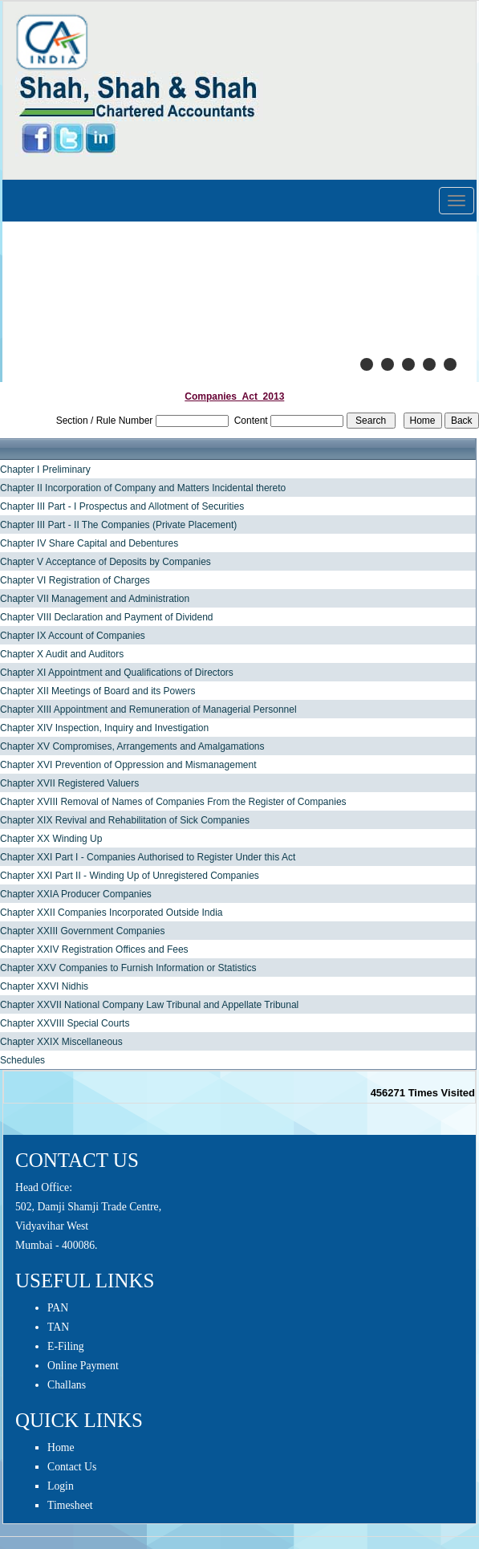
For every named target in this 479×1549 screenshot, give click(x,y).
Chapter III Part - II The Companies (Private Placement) (118, 525)
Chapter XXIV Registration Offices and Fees (94, 949)
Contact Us (71, 1467)
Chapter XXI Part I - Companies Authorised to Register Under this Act (147, 857)
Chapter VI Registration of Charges (75, 580)
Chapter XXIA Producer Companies (76, 894)
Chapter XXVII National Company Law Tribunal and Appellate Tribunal (149, 1004)
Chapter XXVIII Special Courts (64, 1023)
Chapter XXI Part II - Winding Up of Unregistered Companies (129, 875)
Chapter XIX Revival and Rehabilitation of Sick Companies (125, 820)
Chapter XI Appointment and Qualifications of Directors (116, 672)
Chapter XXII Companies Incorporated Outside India (111, 912)
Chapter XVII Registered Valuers (69, 783)
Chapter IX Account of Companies (72, 635)
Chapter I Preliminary (45, 469)
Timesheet (70, 1505)
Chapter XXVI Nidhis (44, 986)
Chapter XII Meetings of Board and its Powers (97, 691)
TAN (58, 1327)
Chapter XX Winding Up (51, 838)
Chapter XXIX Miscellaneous (61, 1041)
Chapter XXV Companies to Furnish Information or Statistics (128, 968)
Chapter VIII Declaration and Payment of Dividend (106, 617)
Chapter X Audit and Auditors (62, 654)
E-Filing (65, 1346)
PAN (57, 1308)
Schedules (22, 1060)
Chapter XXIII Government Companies (82, 931)
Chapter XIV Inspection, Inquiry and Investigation (104, 728)
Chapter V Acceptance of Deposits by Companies (105, 561)
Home (61, 1447)
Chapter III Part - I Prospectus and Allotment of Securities (122, 506)
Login (60, 1486)
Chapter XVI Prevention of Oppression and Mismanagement (128, 764)
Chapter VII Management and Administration (94, 598)
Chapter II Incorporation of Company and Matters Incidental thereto (143, 488)
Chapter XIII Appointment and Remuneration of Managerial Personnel (148, 709)
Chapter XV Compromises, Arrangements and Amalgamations (132, 746)
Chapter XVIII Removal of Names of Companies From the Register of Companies (173, 801)
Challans (66, 1385)
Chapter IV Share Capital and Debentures (89, 543)
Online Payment (83, 1366)
